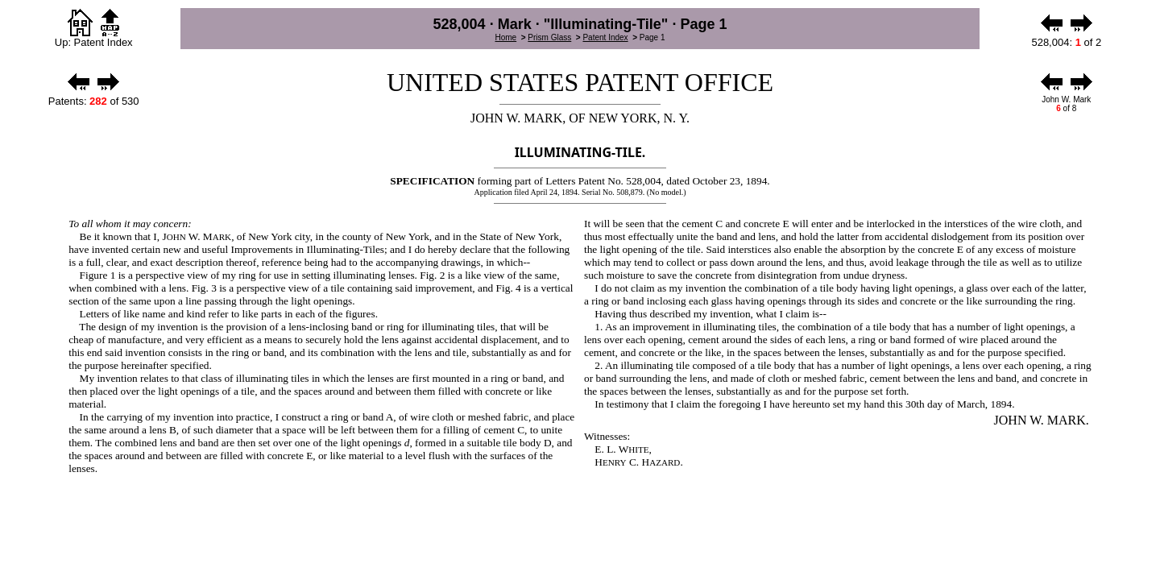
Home (505, 37)
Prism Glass (549, 37)
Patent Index (605, 37)
